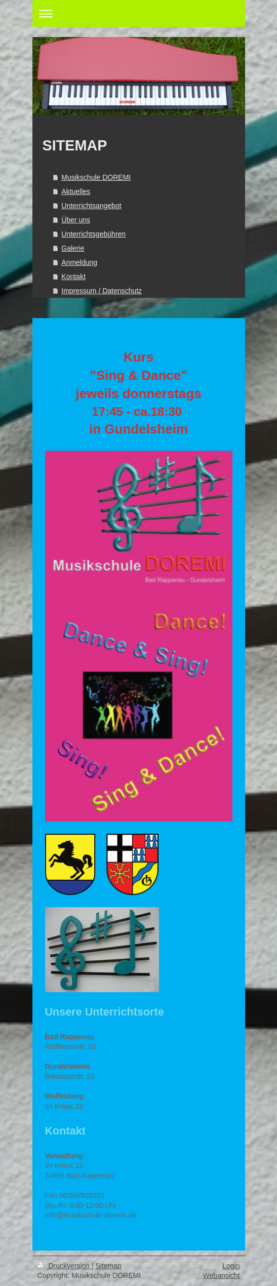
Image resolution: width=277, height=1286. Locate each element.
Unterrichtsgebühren (93, 234)
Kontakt (73, 276)
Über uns (75, 220)
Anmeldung (79, 262)
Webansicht (221, 1275)
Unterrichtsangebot (91, 206)
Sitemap (109, 1266)
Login (231, 1266)
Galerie (72, 248)
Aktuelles (75, 191)
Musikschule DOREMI (96, 177)
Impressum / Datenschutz (101, 291)
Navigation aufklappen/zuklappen (139, 13)
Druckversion (64, 1266)
